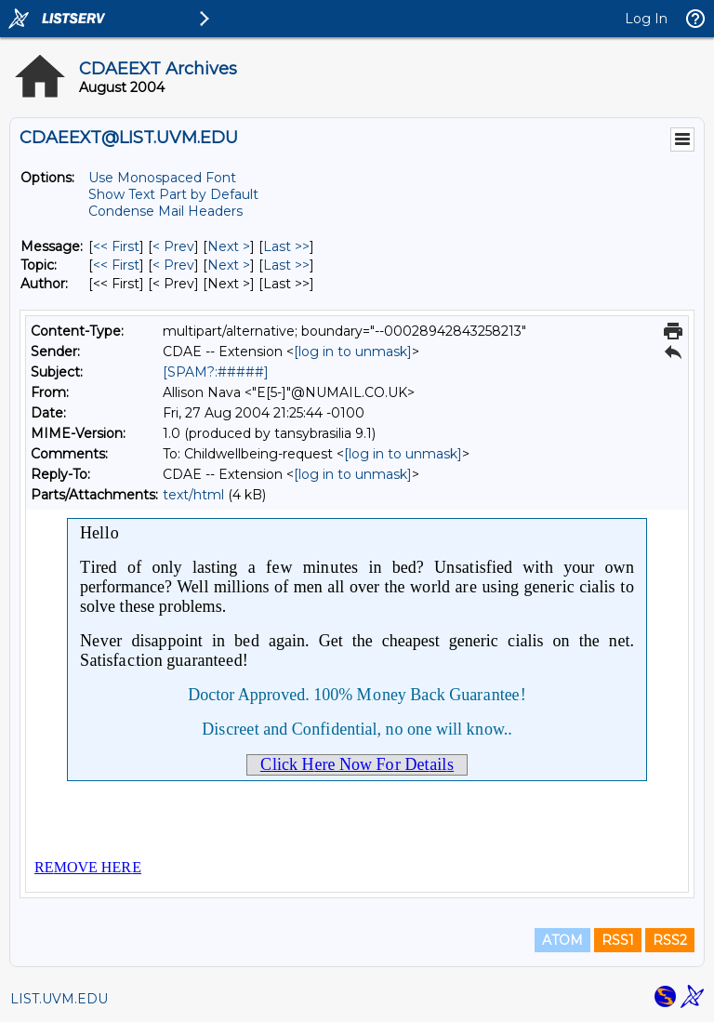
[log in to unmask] (353, 351)
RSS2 (670, 940)
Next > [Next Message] (228, 246)
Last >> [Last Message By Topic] (286, 265)
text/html (193, 494)
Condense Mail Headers (165, 211)
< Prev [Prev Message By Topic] (173, 265)
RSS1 (618, 940)
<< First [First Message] (116, 246)
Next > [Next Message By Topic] (228, 265)
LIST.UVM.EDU (59, 998)
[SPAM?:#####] (216, 372)
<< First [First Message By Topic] (116, 265)
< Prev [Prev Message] (173, 246)
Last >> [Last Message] (286, 246)
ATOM (562, 940)
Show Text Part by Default (173, 194)
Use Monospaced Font (162, 177)
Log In (646, 18)
